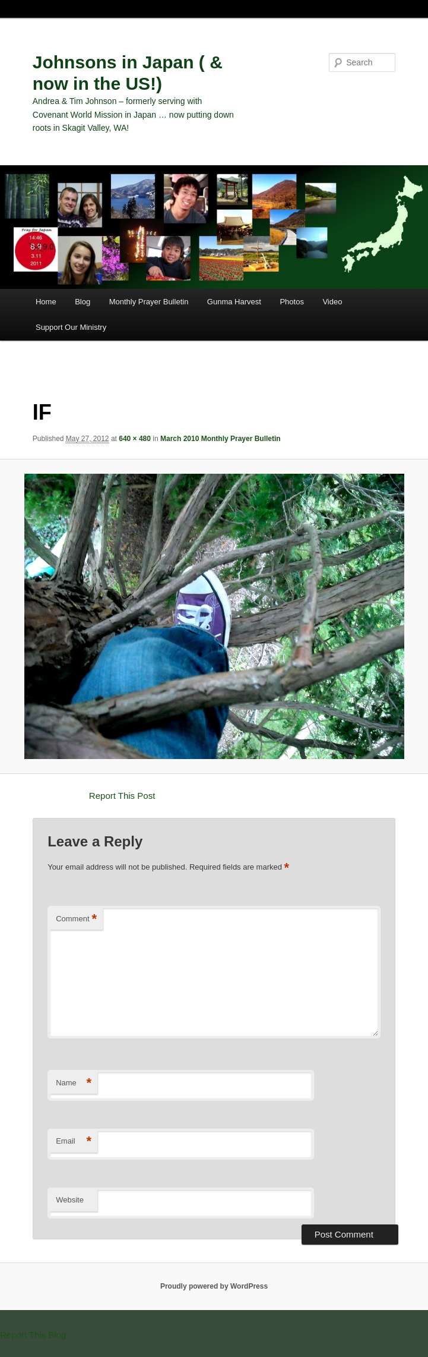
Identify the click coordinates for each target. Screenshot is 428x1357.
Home (46, 301)
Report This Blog (33, 1335)
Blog (82, 301)
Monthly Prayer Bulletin (149, 301)
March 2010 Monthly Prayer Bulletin (220, 439)
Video (332, 301)
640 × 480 (135, 439)
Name (73, 1083)
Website (70, 1199)
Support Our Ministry (71, 327)
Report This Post (122, 796)
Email (73, 1141)
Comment (76, 919)
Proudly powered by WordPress (214, 1286)
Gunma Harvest (234, 301)
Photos (291, 301)
